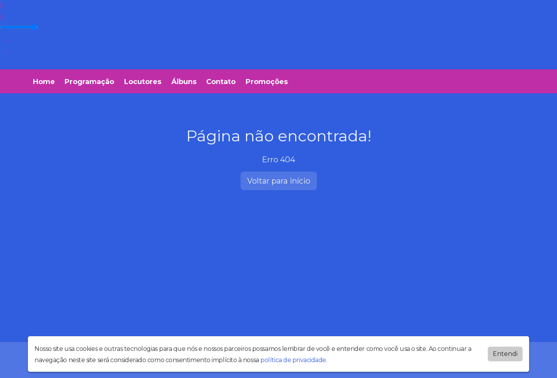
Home (44, 81)
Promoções (267, 81)
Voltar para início (278, 181)
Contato (221, 81)
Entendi (505, 353)
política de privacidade (293, 360)
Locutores (142, 81)
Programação (89, 81)
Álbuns (183, 81)
